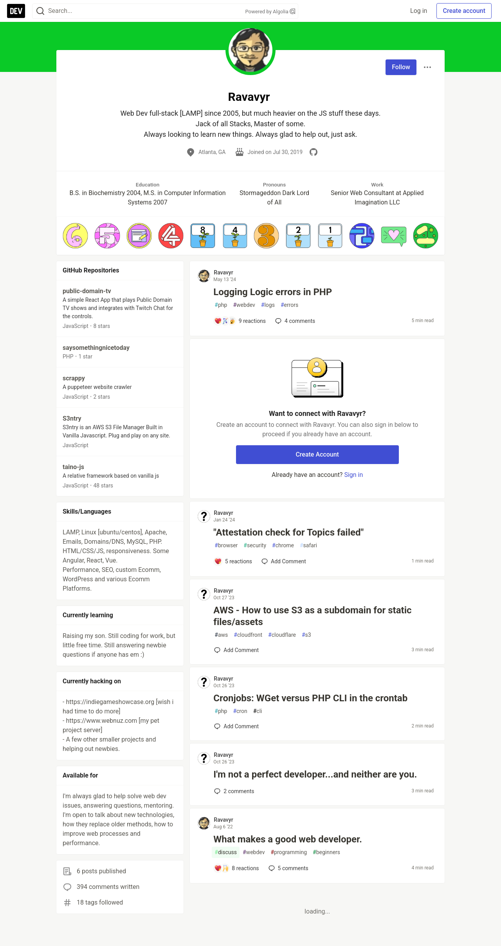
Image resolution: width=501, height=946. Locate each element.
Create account (464, 10)
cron (240, 711)
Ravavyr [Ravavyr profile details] (223, 272)
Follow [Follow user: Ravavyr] (401, 67)
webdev (244, 305)
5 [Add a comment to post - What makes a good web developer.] (287, 868)
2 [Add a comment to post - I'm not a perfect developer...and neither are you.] (233, 791)
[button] (75, 235)
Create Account (317, 454)
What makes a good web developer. (287, 839)
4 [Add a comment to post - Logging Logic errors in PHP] (294, 321)
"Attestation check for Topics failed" (288, 532)
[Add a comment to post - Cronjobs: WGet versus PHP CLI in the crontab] (236, 726)
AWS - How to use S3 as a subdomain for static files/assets (312, 616)
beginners (326, 852)
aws (221, 635)
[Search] (40, 11)
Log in (418, 10)
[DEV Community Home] (16, 11)
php (220, 305)
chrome (283, 545)
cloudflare (282, 635)
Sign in (353, 474)
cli (257, 711)
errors (289, 305)
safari (308, 545)
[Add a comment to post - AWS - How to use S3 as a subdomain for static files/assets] (236, 650)
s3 (306, 635)
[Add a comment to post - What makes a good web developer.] (236, 868)
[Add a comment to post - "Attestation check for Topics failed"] (233, 561)
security (254, 545)
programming (288, 852)
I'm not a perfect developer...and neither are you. (315, 774)
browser (226, 545)
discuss (225, 852)
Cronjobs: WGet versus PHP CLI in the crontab (310, 698)
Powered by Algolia (270, 11)
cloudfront (248, 635)
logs (268, 305)
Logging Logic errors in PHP (272, 292)
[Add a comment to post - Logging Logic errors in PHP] (239, 321)
